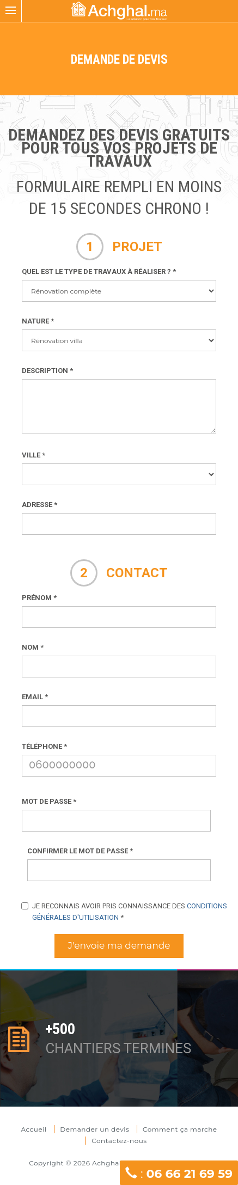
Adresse (39, 504)
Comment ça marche (180, 1129)
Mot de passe (49, 801)
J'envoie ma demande (119, 945)
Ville (33, 455)
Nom (33, 647)
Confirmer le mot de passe (80, 851)
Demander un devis (94, 1129)
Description (47, 371)
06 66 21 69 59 (189, 1173)
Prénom (39, 598)
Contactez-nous (119, 1141)
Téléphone (44, 746)
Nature (38, 321)
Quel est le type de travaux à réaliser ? (99, 271)
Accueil (34, 1129)
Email (35, 697)
